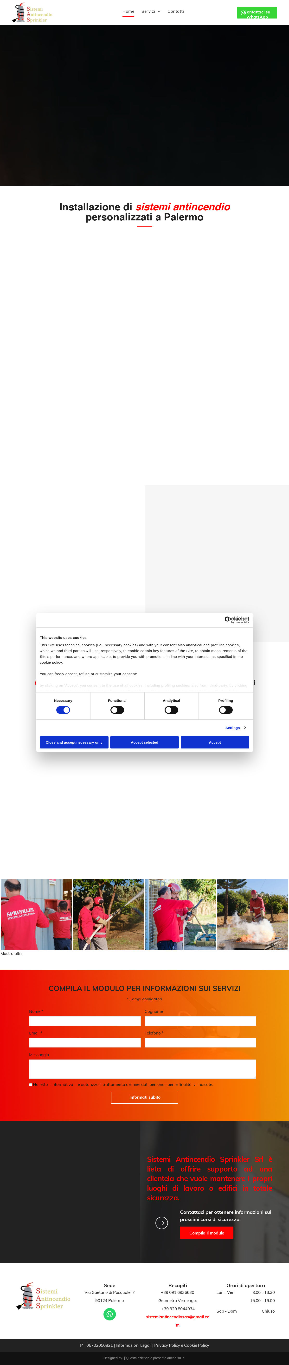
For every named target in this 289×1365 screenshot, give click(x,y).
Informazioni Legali (133, 1345)
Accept (215, 742)
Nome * (36, 1011)
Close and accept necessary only (74, 742)
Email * (35, 1032)
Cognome (154, 1011)
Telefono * (154, 1032)
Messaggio (39, 1054)
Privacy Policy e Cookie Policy (181, 1345)
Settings (232, 728)
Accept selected (144, 742)
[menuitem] (128, 11)
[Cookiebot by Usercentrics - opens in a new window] (228, 619)
